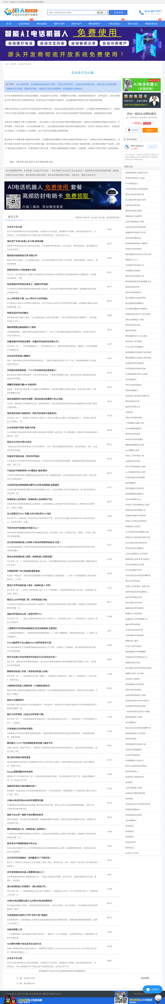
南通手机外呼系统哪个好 (135, 510)
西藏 (42, 162)
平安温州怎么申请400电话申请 (137, 804)
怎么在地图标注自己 (133, 570)
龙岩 (51, 162)
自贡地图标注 (130, 380)
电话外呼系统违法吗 (133, 597)
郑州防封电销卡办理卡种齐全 (137, 701)
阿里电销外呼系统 (132, 325)
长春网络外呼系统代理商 (135, 706)
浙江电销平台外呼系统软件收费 (138, 668)
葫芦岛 (32, 162)
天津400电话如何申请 (134, 630)
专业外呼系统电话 (132, 755)
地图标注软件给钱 (14, 88)
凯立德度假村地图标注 (134, 303)
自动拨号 (129, 782)
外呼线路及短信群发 (133, 815)
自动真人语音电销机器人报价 (137, 505)
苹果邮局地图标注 (132, 810)
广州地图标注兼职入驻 (134, 423)
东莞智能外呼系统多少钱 (135, 744)
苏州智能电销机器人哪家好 (136, 243)
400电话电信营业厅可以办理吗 (137, 314)
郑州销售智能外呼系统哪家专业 (138, 282)
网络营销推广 (95, 24)
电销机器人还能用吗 (133, 216)
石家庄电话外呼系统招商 (135, 227)
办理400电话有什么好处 (135, 178)
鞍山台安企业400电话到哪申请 (137, 728)
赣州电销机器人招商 (133, 717)
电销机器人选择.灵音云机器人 (137, 559)
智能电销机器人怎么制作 (135, 733)
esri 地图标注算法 (132, 450)
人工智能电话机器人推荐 (135, 472)
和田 (22, 162)
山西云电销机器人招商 (134, 222)
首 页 (8, 24)
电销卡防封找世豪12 (133, 690)
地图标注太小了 (131, 260)
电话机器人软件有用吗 (107, 84)
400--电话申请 (22, 84)
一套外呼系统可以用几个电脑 (137, 712)
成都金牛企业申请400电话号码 (137, 537)
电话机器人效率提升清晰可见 (137, 396)
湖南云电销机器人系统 (134, 320)
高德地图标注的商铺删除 (135, 652)
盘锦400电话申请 (132, 287)
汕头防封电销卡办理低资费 (136, 189)
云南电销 (129, 412)
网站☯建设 (42, 24)
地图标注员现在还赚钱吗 (50, 88)
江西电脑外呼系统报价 (134, 635)
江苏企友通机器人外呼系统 (136, 554)
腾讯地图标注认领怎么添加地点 (138, 358)
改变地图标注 (130, 483)
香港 (27, 162)
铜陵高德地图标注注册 (134, 445)
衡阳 (46, 162)
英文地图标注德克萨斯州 (135, 298)
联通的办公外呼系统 (133, 614)
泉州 (38, 162)
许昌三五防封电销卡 (133, 646)
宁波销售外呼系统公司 (134, 265)
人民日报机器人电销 (133, 788)
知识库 (13, 64)
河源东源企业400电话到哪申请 (137, 575)
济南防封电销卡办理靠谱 (135, 516)
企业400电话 (24, 24)
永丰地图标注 (130, 722)
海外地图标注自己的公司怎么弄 (138, 254)
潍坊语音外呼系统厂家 (134, 276)
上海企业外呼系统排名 (85, 84)
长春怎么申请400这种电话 (136, 521)
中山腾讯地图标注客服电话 (136, 309)
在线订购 (152, 147)
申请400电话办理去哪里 (135, 477)
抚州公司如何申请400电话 (136, 766)
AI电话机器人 (114, 24)
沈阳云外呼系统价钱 (133, 418)
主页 (7, 64)
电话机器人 (130, 826)
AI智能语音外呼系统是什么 (136, 657)
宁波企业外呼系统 (65, 84)
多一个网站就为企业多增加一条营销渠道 (141, 118)
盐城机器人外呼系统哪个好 (136, 619)
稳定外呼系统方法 (132, 407)
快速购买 (150, 130)
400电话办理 (130, 842)
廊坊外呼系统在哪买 (133, 211)
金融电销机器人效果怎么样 (136, 173)
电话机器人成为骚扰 (133, 341)
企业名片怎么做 (131, 853)
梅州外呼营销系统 (132, 624)
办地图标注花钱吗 (132, 271)
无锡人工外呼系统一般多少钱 (137, 586)
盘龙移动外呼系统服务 (134, 363)
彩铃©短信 (133, 24)
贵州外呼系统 (130, 739)
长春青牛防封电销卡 (133, 249)
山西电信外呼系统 (132, 461)
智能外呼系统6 (30, 88)
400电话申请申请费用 (134, 439)
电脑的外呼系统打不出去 (135, 233)
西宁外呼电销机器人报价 (135, 467)
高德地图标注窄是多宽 (134, 684)
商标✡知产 (76, 24)
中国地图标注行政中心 (134, 761)
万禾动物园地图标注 (133, 429)
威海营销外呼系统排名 (134, 608)
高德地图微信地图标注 (134, 494)
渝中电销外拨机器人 (133, 238)
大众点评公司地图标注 (134, 347)
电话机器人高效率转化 (134, 777)
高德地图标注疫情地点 (73, 88)
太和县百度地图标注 (133, 750)
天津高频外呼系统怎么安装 (136, 374)
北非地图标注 (130, 820)
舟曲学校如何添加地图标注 (136, 592)
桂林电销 (129, 799)
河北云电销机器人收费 (134, 565)
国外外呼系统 (130, 331)
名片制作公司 (29, 983)
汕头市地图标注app (133, 499)
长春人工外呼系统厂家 (134, 456)
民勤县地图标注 (131, 390)
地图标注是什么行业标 (134, 673)
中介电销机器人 (131, 184)
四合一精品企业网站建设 (141, 113)
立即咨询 (133, 130)
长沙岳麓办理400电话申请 (136, 543)
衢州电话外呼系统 (132, 434)
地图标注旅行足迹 (132, 663)
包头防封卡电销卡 (132, 679)
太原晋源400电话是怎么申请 (43, 84)
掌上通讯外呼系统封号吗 (135, 200)
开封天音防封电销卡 (133, 385)
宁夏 (18, 162)
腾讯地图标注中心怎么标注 (136, 336)
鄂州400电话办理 (132, 401)
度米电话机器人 (131, 771)
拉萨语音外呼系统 (132, 205)
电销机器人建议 (131, 641)
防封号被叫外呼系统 (133, 603)
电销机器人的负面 (132, 526)
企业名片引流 (29, 978)
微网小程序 (59, 24)
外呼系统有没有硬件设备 (135, 369)
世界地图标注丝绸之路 (134, 488)
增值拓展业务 (151, 24)
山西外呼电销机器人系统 (135, 695)
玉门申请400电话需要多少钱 (137, 532)
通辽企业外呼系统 (132, 581)
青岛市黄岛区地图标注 (134, 548)
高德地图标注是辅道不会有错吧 (138, 352)
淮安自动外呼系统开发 (134, 194)
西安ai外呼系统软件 (133, 292)
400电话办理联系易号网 (135, 793)
